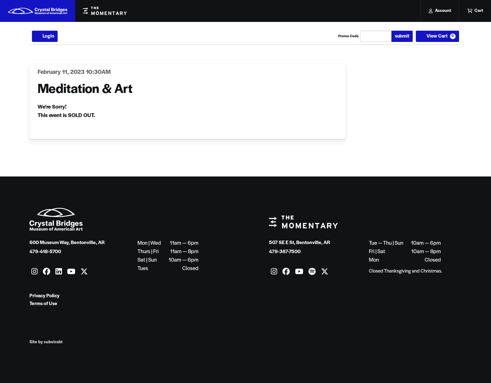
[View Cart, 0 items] (437, 36)
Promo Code (348, 36)
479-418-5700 (45, 251)
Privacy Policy (44, 296)
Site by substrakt (46, 342)
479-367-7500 (285, 251)
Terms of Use (43, 303)
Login (44, 36)
